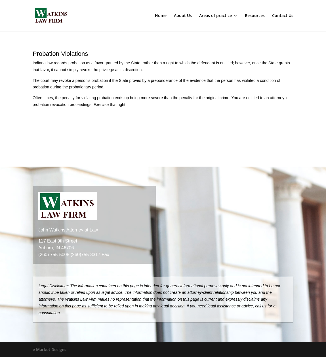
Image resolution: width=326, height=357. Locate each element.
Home (161, 16)
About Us (183, 16)
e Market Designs (49, 349)
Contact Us (282, 16)
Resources (255, 16)
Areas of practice (215, 16)
